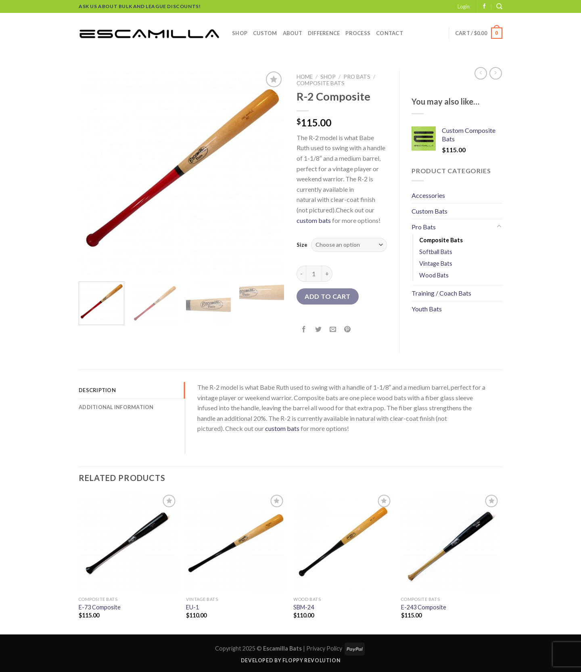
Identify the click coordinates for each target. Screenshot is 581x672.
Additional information (116, 407)
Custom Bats (429, 211)
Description (97, 390)
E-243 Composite (423, 607)
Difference (324, 33)
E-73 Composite (100, 607)
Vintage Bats (435, 263)
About (292, 33)
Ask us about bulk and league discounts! (140, 6)
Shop (239, 33)
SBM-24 (303, 607)
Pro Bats (356, 77)
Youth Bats (427, 309)
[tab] (132, 390)
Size (302, 245)
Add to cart (327, 296)
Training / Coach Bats (441, 293)
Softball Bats (435, 251)
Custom (265, 33)
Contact (389, 33)
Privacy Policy (324, 648)
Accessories (428, 195)
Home (305, 77)
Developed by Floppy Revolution (290, 660)
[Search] (499, 6)
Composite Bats (321, 83)
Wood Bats (434, 275)
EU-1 (192, 607)
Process (357, 33)
